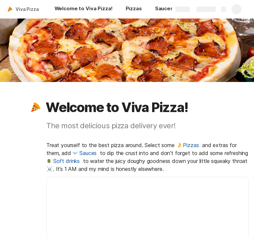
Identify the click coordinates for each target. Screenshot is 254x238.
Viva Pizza (27, 9)
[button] (35, 107)
